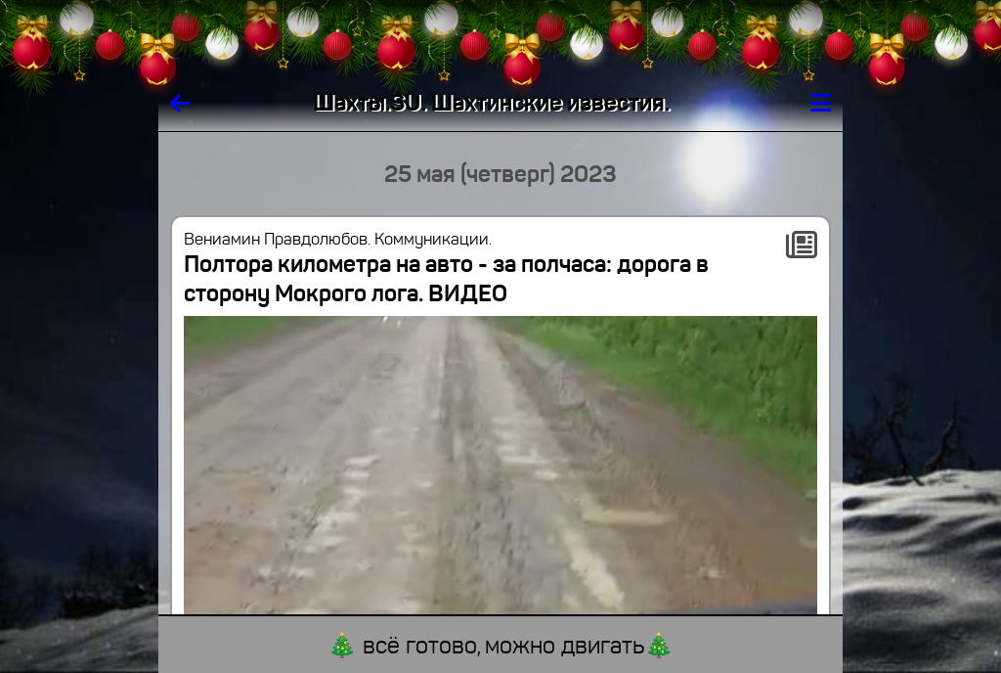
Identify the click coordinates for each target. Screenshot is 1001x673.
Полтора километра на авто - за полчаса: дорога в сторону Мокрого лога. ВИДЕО (446, 278)
